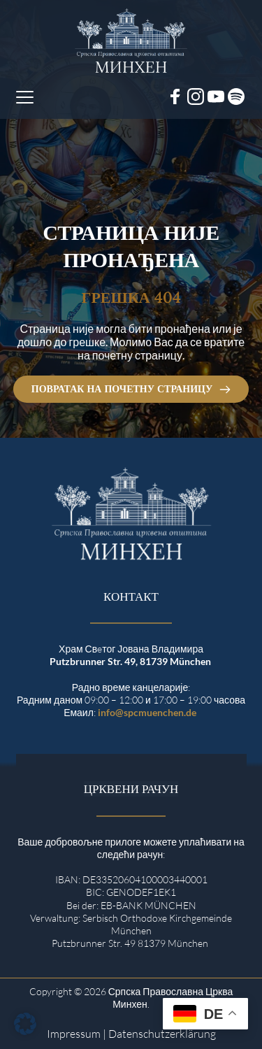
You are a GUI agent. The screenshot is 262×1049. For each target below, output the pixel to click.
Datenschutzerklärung (162, 1034)
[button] (25, 97)
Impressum (74, 1034)
